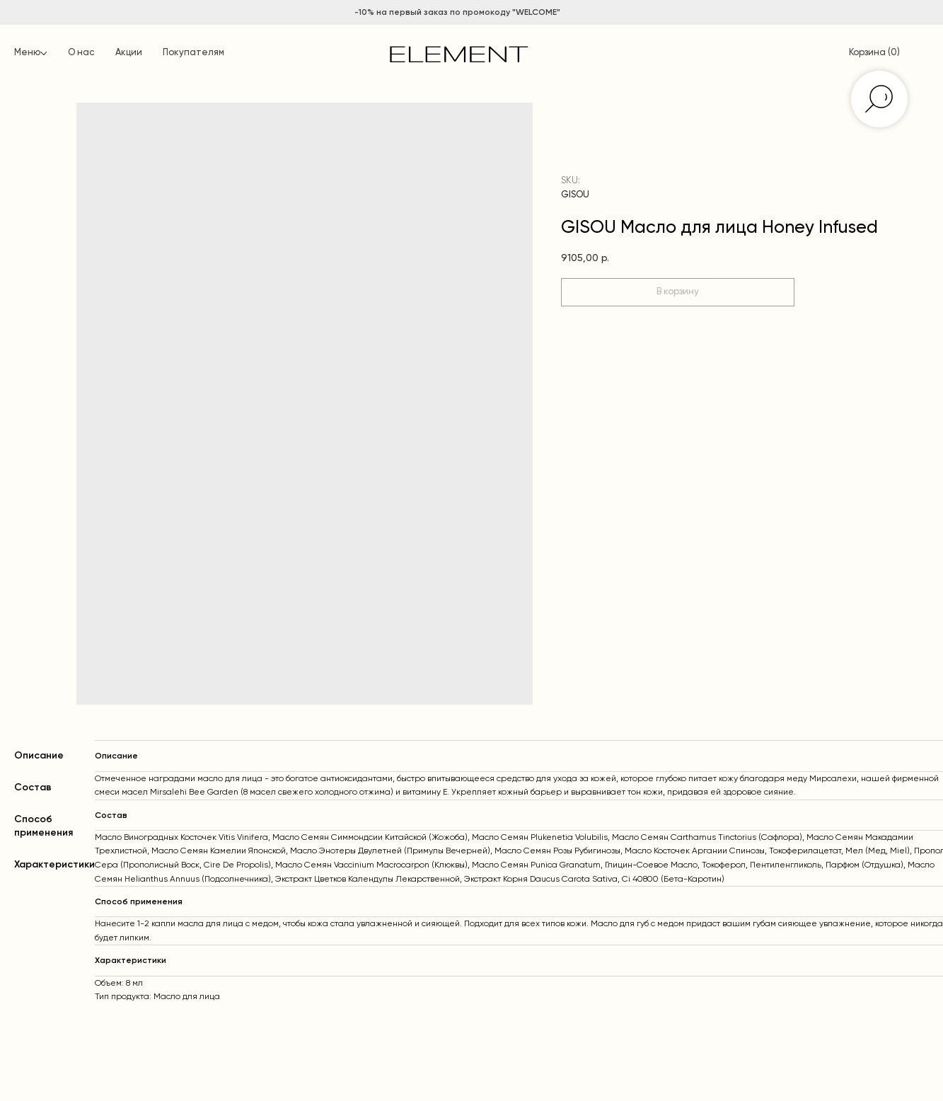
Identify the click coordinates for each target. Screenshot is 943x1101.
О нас (81, 52)
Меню (27, 52)
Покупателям (193, 52)
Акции (128, 52)
